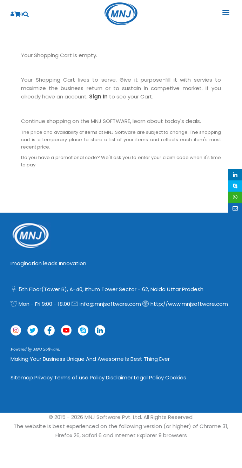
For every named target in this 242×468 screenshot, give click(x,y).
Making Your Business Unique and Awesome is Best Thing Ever (90, 359)
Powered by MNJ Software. (35, 349)
